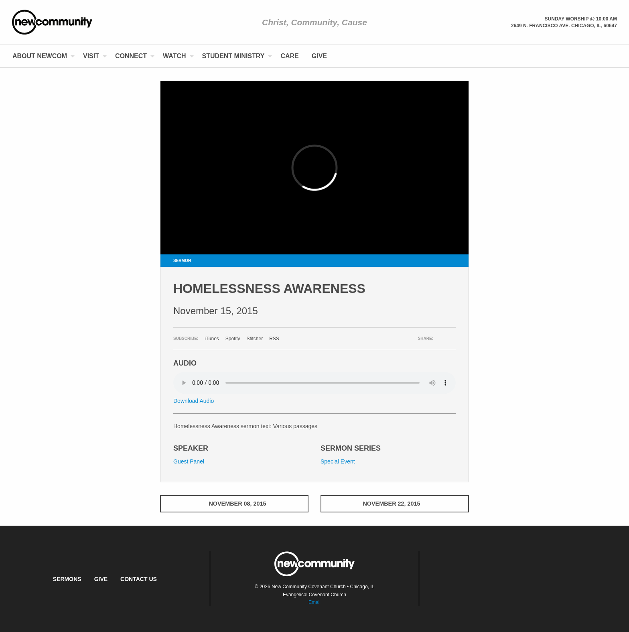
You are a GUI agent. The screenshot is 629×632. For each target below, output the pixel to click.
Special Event (338, 461)
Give (319, 56)
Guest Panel (188, 461)
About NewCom (39, 56)
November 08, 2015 (234, 503)
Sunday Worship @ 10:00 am (581, 19)
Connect (131, 56)
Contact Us (138, 579)
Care (289, 56)
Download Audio (193, 401)
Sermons (67, 579)
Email (314, 602)
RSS (274, 338)
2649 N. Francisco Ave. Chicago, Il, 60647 (564, 25)
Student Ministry (233, 56)
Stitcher (255, 338)
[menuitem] (41, 56)
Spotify (232, 338)
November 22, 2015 (394, 503)
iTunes (212, 338)
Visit (91, 56)
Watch (174, 56)
